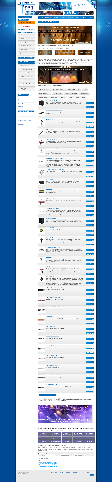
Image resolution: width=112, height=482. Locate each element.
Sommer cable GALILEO (51, 355)
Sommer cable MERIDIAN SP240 (53, 297)
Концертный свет (23, 49)
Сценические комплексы (71, 93)
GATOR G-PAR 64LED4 (51, 100)
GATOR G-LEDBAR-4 (51, 179)
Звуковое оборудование (27, 29)
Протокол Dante (21, 103)
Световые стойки (43, 97)
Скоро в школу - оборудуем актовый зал (26, 96)
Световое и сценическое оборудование (25, 53)
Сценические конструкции (73, 89)
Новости (81, 472)
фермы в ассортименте (44, 93)
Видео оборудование (26, 57)
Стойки (85, 89)
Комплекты (56, 17)
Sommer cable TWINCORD (52, 316)
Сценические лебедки (44, 89)
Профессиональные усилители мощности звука (24, 121)
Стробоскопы (23, 38)
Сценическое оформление (47, 395)
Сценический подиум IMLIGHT (53, 247)
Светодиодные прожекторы (26, 45)
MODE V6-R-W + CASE (51, 139)
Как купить (70, 17)
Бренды (63, 17)
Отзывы (91, 17)
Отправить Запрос (25, 26)
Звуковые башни (84, 93)
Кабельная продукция (58, 89)
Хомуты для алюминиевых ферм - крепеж (55, 169)
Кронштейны (54, 97)
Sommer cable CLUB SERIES (52, 336)
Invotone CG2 (49, 129)
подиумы (63, 97)
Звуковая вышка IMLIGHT (52, 149)
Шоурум (84, 17)
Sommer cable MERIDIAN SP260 (53, 307)
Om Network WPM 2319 (51, 384)
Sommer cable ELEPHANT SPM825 (54, 375)
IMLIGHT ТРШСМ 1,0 (51, 119)
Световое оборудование (27, 32)
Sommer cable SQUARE (51, 365)
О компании (48, 17)
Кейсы (70, 97)
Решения (75, 472)
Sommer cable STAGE (51, 326)
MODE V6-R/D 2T (50, 198)
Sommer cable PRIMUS (51, 345)
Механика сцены (57, 93)
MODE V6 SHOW (50, 237)
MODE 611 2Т (49, 266)
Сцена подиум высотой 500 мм (53, 208)
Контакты (77, 17)
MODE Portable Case (50, 276)
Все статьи (20, 106)
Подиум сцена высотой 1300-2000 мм (54, 158)
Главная (40, 24)
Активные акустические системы (25, 117)
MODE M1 (48, 257)
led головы (22, 34)
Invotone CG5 (49, 189)
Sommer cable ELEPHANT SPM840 (54, 287)
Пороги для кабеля (80, 97)
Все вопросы (21, 124)
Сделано (41, 17)
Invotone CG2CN (50, 227)
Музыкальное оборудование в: (24, 62)
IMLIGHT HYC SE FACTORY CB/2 (54, 110)
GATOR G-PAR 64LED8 (51, 218)
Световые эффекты (24, 42)
